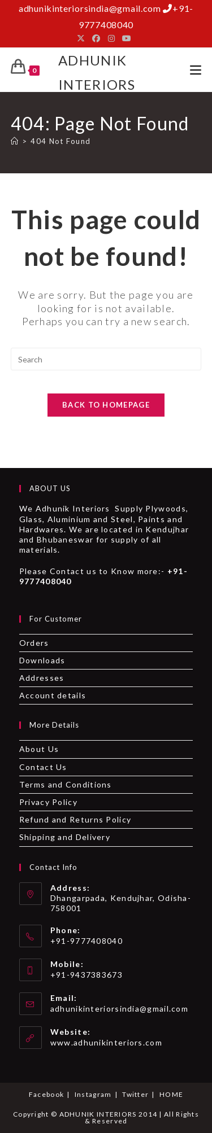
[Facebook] (96, 38)
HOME (171, 1094)
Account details (52, 695)
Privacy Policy (48, 802)
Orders (34, 643)
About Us (39, 749)
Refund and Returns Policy (75, 819)
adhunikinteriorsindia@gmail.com (119, 1008)
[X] (83, 38)
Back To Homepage (106, 404)
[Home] (15, 141)
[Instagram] (112, 38)
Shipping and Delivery (64, 837)
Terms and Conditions (65, 784)
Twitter (135, 1094)
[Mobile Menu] (195, 70)
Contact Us (43, 767)
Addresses (41, 678)
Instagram (93, 1094)
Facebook (46, 1094)
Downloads (42, 660)
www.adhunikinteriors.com (106, 1042)
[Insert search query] (106, 359)
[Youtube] (127, 38)
